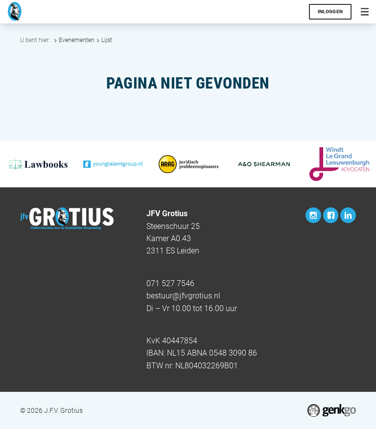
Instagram (313, 215)
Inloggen (330, 11)
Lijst (106, 40)
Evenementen (76, 40)
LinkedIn (348, 215)
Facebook (331, 215)
